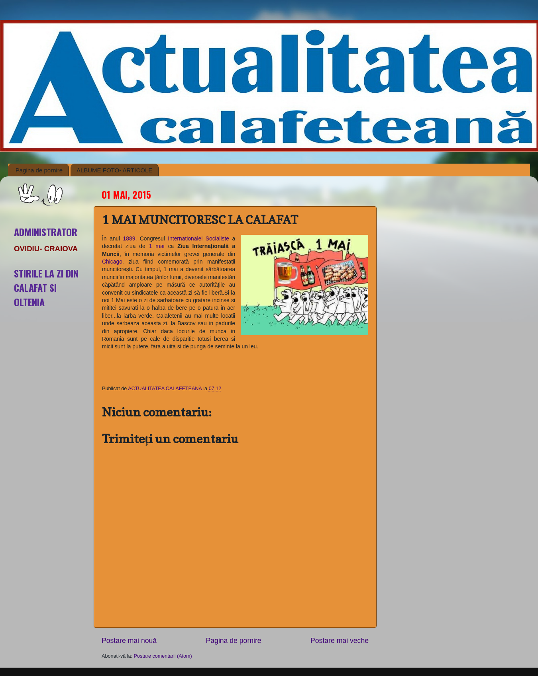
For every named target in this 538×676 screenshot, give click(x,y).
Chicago (112, 261)
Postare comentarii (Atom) (163, 656)
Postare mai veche (339, 641)
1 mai (157, 246)
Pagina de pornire (39, 170)
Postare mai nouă (129, 641)
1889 (129, 238)
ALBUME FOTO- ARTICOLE (114, 170)
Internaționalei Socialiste (198, 238)
